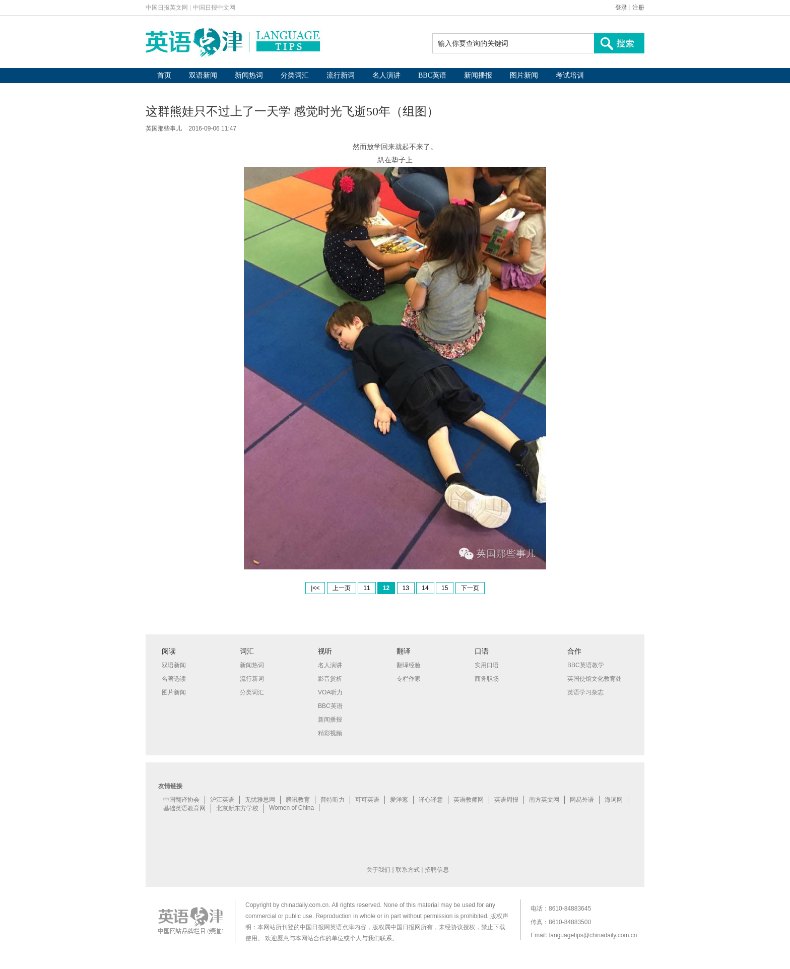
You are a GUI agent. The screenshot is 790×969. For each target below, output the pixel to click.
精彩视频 (330, 733)
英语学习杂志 (585, 692)
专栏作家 (409, 678)
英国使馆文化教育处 (594, 678)
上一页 (342, 588)
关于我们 (378, 869)
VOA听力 (330, 692)
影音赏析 (330, 678)
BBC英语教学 (585, 665)
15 (444, 588)
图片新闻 (524, 75)
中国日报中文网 (214, 7)
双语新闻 (203, 75)
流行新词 (340, 75)
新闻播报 (478, 75)
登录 (621, 7)
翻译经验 (409, 665)
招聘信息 (437, 869)
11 (366, 588)
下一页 (470, 588)
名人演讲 (386, 75)
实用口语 (487, 665)
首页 (164, 75)
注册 (638, 7)
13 (406, 588)
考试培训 (570, 75)
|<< (315, 588)
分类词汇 (295, 75)
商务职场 (487, 678)
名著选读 (174, 678)
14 (425, 588)
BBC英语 (432, 75)
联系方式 (408, 869)
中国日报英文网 (167, 7)
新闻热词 (249, 75)
